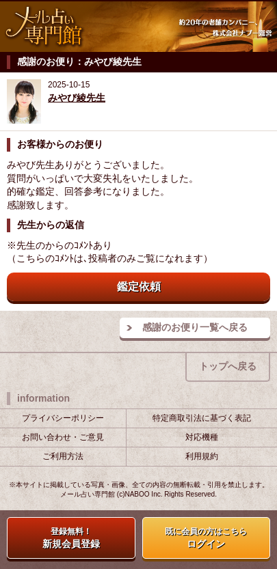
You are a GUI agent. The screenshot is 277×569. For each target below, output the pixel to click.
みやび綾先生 (76, 97)
